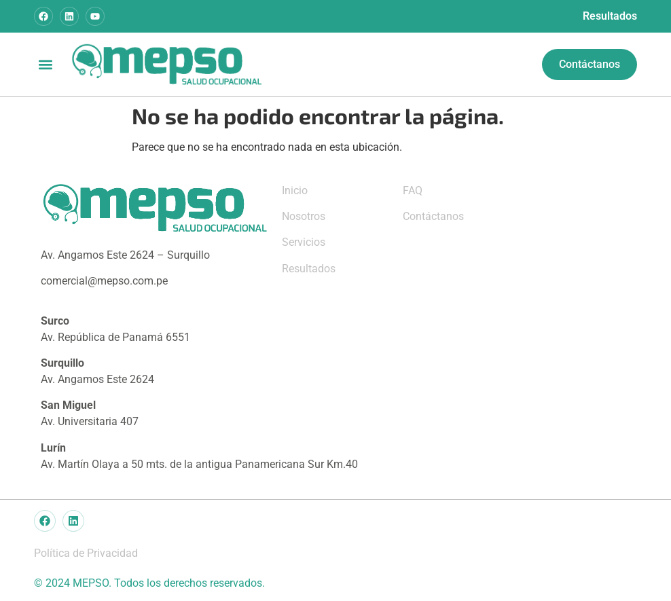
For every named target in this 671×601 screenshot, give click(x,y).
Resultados (610, 16)
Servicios (303, 242)
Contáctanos (433, 216)
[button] (45, 64)
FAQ (412, 190)
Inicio (295, 190)
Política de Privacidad (86, 553)
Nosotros (303, 216)
